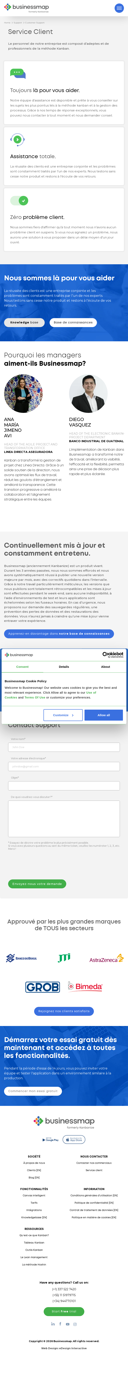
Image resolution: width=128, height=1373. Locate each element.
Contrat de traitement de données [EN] (94, 1210)
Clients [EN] (34, 1170)
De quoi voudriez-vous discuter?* (31, 797)
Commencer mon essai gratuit (33, 1091)
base (24, 322)
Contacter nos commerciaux (94, 1163)
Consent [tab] (22, 666)
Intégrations (34, 1210)
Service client (94, 1170)
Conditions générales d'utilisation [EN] (94, 1196)
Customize (63, 715)
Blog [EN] (34, 1178)
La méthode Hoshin (34, 1265)
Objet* (15, 777)
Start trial (64, 1311)
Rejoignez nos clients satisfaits (64, 1011)
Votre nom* (18, 739)
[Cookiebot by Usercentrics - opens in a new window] (105, 655)
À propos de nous (34, 1163)
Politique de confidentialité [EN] (94, 1203)
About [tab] (105, 666)
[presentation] (39, 866)
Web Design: (64, 1348)
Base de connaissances (73, 322)
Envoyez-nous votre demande (37, 884)
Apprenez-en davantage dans (59, 634)
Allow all (104, 715)
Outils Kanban (34, 1250)
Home (7, 22)
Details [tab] (64, 666)
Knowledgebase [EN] (34, 1217)
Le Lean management (34, 1257)
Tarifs (34, 1203)
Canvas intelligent (34, 1196)
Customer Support (34, 22)
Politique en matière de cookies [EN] (94, 1217)
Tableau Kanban (34, 1243)
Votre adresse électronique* (28, 758)
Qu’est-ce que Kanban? (34, 1235)
